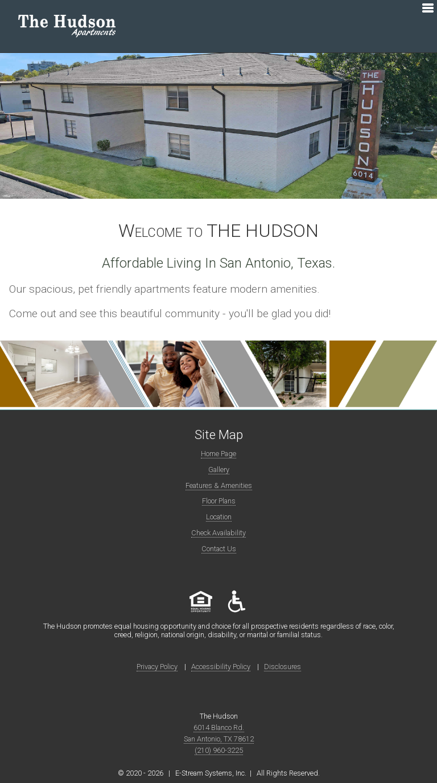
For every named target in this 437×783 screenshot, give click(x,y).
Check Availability (218, 532)
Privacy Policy (157, 666)
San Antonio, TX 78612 (219, 739)
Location (219, 517)
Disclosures (282, 666)
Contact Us (218, 548)
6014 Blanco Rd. (218, 727)
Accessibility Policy (220, 666)
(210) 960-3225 (219, 750)
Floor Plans (219, 501)
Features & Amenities (218, 485)
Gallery (218, 469)
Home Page (218, 453)
